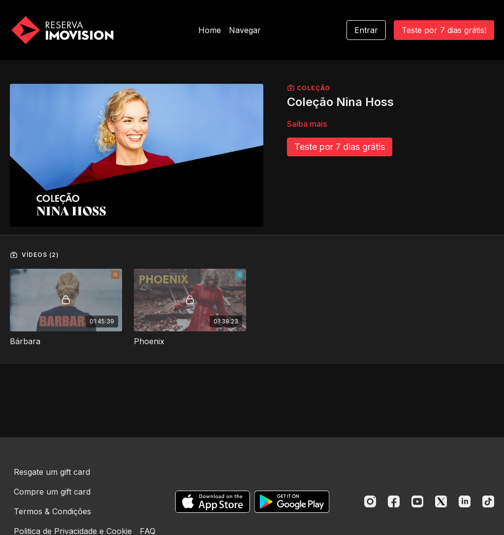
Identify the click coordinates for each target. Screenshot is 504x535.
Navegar (245, 30)
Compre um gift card (52, 492)
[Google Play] (292, 502)
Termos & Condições (52, 511)
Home (209, 30)
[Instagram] (370, 501)
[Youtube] (417, 501)
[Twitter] (441, 501)
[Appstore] (212, 502)
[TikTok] (488, 501)
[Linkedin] (465, 501)
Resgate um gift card (52, 472)
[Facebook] (394, 501)
